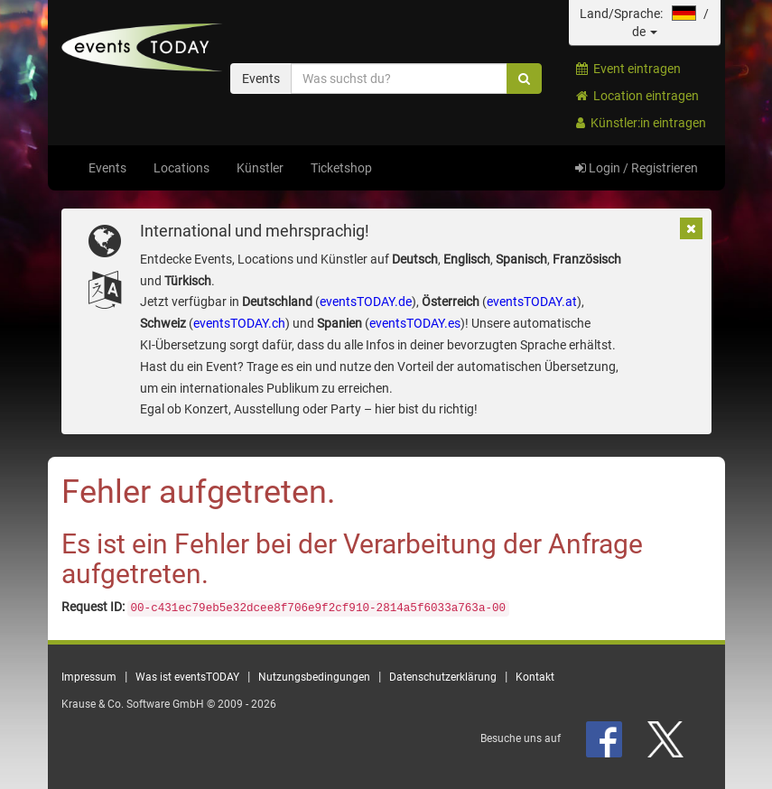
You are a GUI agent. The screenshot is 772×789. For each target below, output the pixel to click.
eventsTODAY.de (366, 301)
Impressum (88, 677)
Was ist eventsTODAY (187, 677)
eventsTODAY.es (414, 323)
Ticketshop (341, 168)
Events (107, 168)
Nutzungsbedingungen (314, 677)
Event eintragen (628, 68)
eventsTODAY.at (532, 301)
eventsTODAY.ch (239, 323)
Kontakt (535, 677)
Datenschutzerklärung (443, 677)
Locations (181, 168)
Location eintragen (637, 95)
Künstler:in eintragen (641, 123)
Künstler (260, 168)
